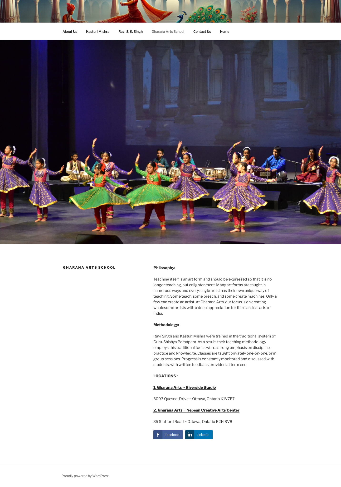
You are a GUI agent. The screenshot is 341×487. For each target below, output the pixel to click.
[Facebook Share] (168, 434)
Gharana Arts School (168, 31)
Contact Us (202, 31)
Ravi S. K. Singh (130, 31)
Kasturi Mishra (97, 31)
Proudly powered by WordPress (85, 476)
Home (224, 31)
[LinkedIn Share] (199, 434)
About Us (70, 31)
